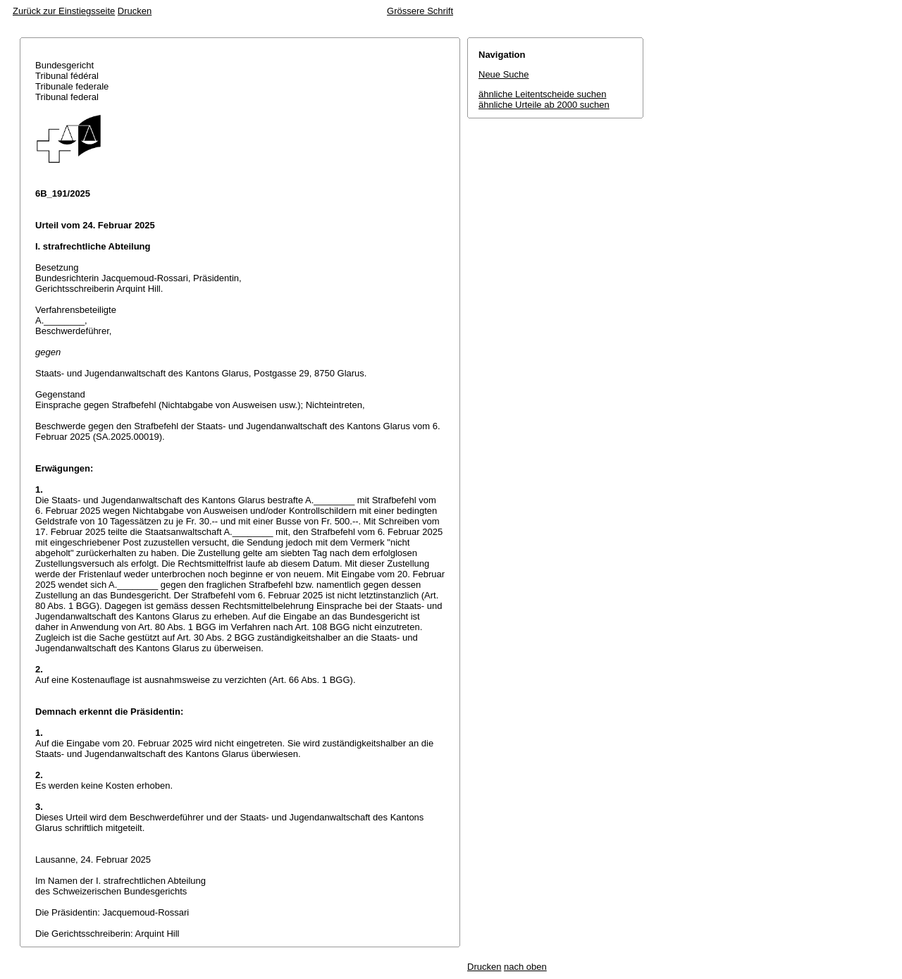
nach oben (525, 966)
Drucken (135, 11)
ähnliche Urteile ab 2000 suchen (544, 104)
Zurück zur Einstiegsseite (64, 11)
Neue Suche (503, 74)
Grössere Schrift (420, 11)
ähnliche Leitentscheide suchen (542, 94)
